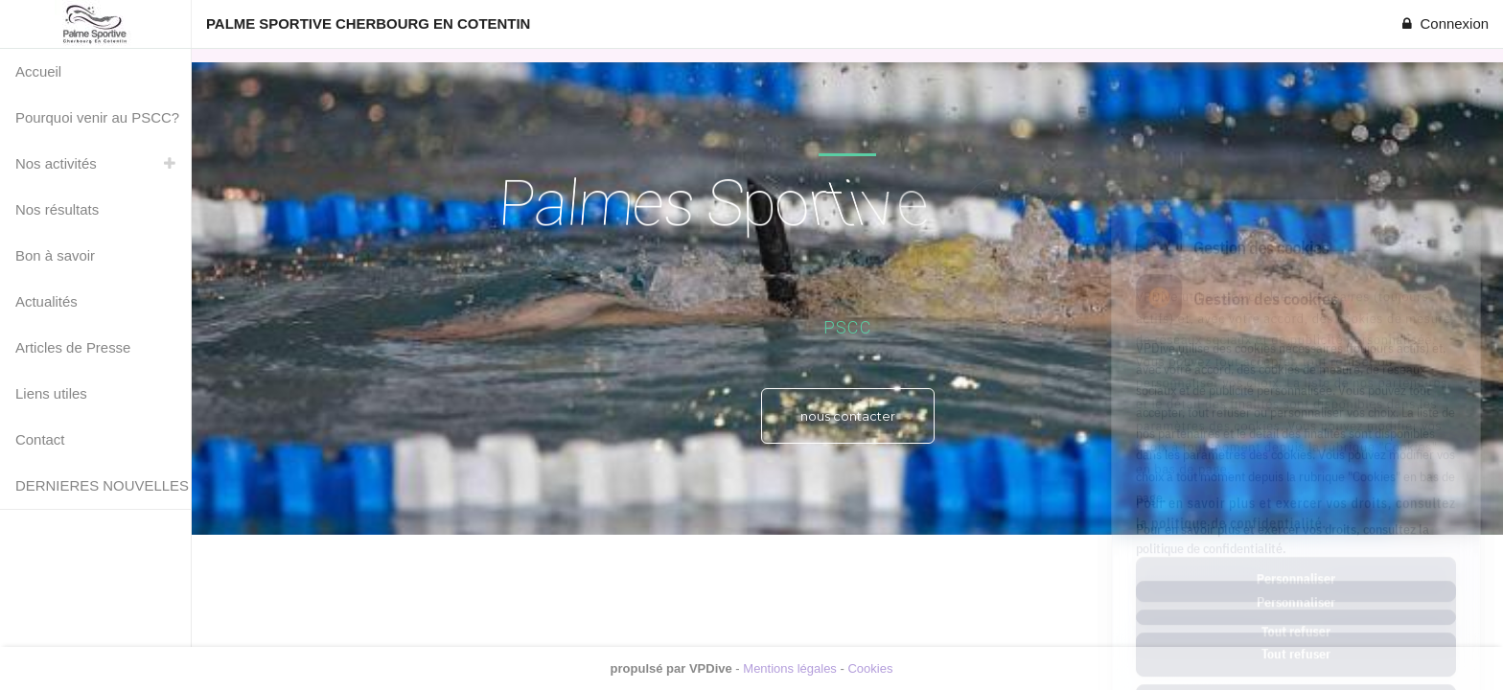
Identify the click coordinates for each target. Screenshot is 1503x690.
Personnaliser (1296, 518)
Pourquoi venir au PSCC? (97, 117)
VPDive (710, 668)
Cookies (869, 668)
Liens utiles (51, 393)
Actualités (46, 301)
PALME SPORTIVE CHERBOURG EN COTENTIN (368, 23)
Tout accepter (1296, 622)
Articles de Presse (72, 347)
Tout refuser (1295, 570)
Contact (39, 439)
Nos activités (56, 163)
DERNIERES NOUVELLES (102, 485)
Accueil (38, 71)
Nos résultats (57, 209)
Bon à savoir (55, 255)
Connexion (1443, 23)
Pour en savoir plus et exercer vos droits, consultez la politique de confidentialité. (1282, 454)
